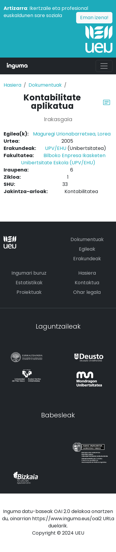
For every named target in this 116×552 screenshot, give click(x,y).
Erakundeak (87, 258)
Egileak (87, 249)
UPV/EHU (55, 148)
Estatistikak (29, 282)
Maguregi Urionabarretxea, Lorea (72, 133)
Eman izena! (94, 17)
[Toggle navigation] (104, 66)
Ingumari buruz (28, 273)
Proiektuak (29, 292)
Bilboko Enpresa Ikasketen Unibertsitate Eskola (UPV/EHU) (63, 159)
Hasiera (12, 85)
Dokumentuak (45, 85)
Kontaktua (87, 282)
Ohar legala (87, 292)
